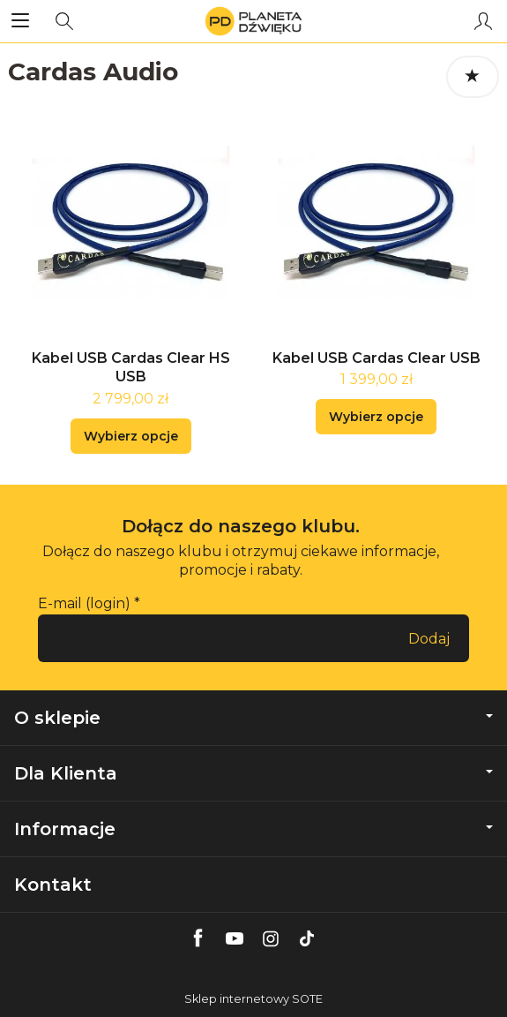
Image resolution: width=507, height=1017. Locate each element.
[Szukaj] (64, 21)
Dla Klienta (253, 773)
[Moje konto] (483, 21)
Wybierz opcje (131, 436)
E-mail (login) (84, 603)
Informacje (253, 829)
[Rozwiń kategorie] (20, 21)
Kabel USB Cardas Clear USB (376, 358)
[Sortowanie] (472, 77)
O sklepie (253, 717)
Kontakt (53, 884)
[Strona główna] (253, 21)
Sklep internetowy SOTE (253, 999)
